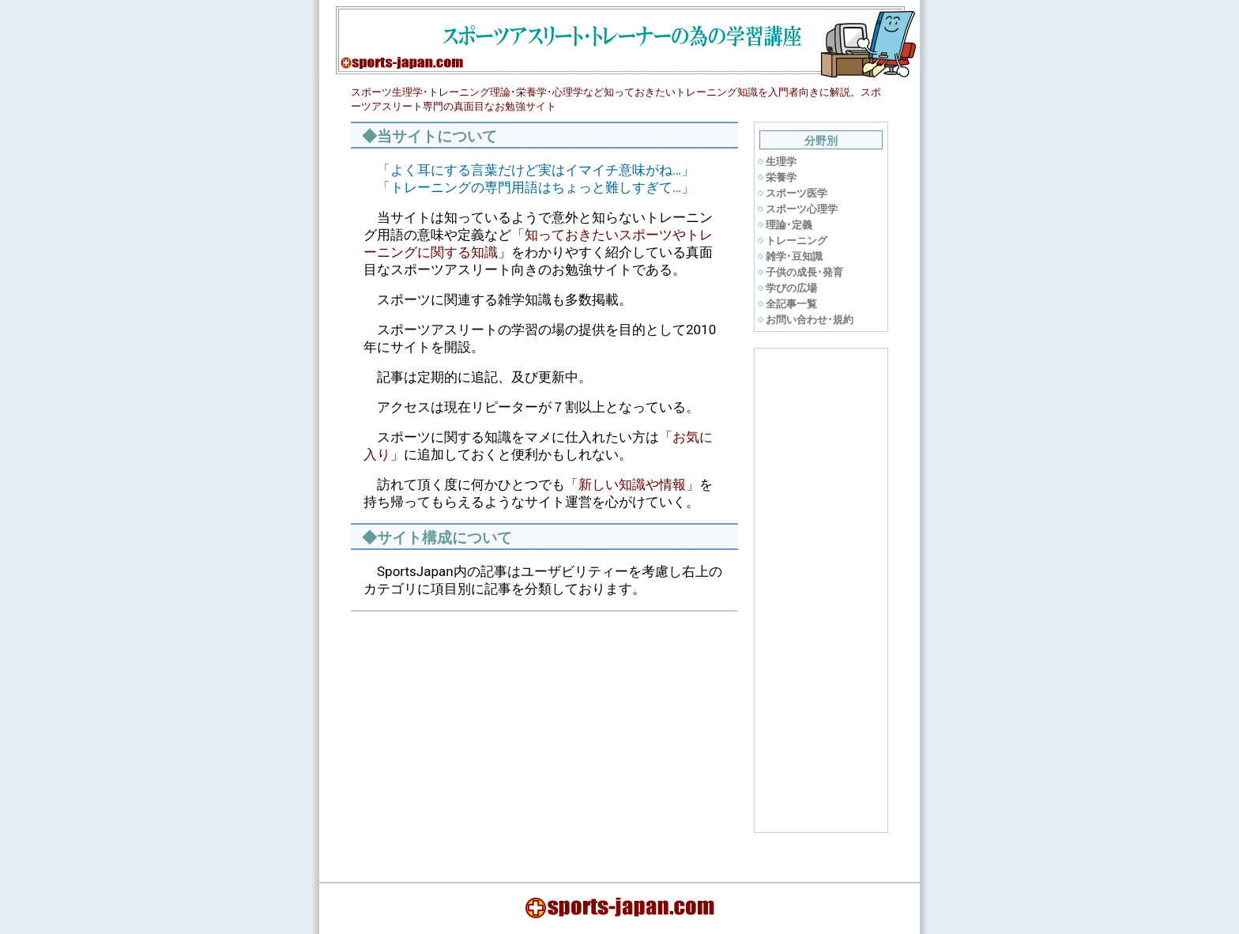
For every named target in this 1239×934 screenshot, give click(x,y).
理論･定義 (789, 225)
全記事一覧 (791, 304)
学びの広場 (791, 288)
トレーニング (796, 241)
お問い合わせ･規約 (809, 320)
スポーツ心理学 (802, 209)
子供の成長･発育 (804, 272)
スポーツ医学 (796, 193)
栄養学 (781, 177)
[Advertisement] (488, 734)
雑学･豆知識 (794, 256)
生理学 (781, 162)
